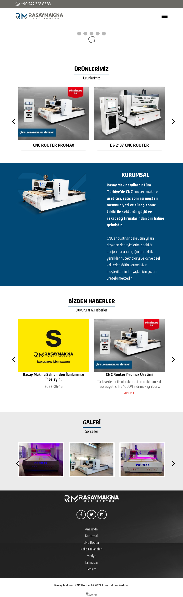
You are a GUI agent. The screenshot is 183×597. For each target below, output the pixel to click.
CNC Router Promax (53, 145)
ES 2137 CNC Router (129, 145)
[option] (53, 118)
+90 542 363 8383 (36, 3)
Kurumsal (91, 536)
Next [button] (172, 121)
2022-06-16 (54, 386)
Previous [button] (12, 121)
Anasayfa (91, 529)
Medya (91, 555)
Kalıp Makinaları (91, 549)
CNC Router (91, 542)
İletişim (91, 569)
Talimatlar (91, 562)
